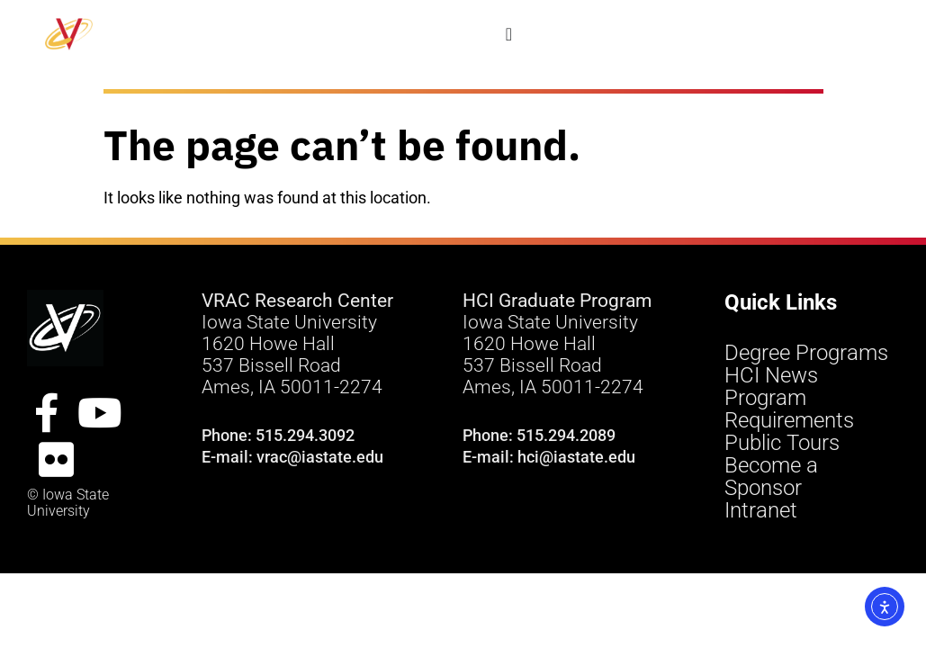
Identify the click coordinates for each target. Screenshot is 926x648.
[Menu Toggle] (509, 34)
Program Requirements (789, 409)
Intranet (760, 511)
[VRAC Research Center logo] (65, 328)
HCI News (771, 375)
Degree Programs (806, 353)
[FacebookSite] (47, 413)
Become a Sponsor (771, 477)
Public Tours (782, 443)
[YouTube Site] (100, 413)
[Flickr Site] (56, 460)
